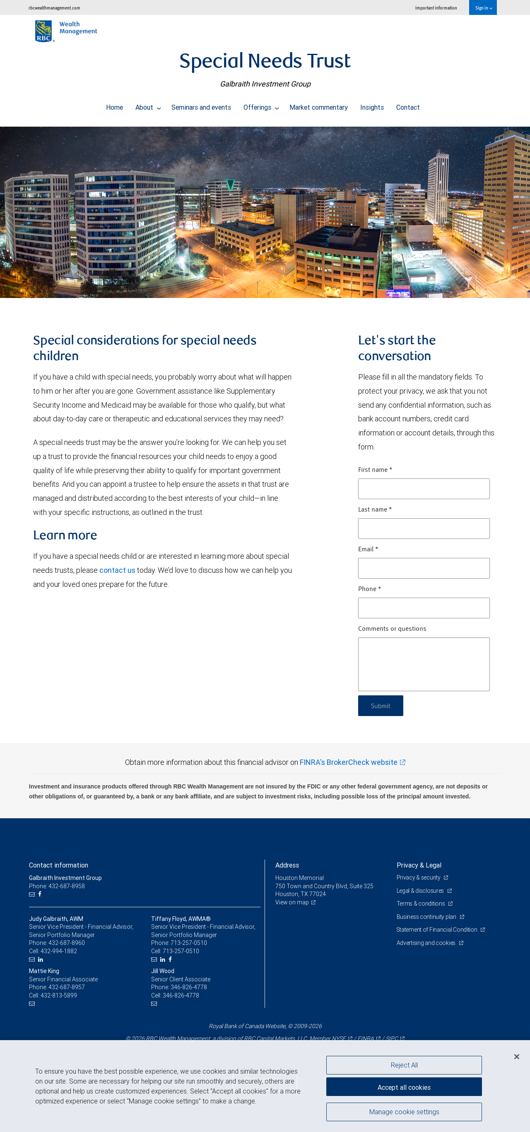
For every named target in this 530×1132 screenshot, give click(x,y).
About (148, 105)
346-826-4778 (189, 987)
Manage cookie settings (404, 1112)
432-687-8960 (66, 943)
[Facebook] (40, 894)
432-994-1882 (59, 951)
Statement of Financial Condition (438, 929)
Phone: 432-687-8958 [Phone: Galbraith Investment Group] (57, 886)
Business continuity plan (427, 917)
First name (375, 470)
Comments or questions (392, 629)
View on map (292, 902)
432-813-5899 (59, 995)
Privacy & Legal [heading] (419, 865)
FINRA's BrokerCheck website (349, 762)
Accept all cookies (404, 1086)
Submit (381, 705)
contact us (117, 570)
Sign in (483, 7)
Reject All (404, 1065)
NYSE (339, 1038)
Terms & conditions (421, 903)
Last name (375, 510)
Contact (408, 105)
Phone (369, 589)
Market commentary (318, 105)
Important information (436, 7)
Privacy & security (419, 877)
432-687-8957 (66, 987)
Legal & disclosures (421, 890)
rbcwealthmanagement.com (54, 7)
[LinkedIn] (41, 960)
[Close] (517, 1057)
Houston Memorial (299, 878)
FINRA (365, 1038)
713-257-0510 (189, 943)
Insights (372, 105)
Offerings (261, 105)
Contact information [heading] (58, 865)
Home (114, 105)
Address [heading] (287, 865)
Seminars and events (201, 105)
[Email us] (33, 894)
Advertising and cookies (427, 943)
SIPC (391, 1038)
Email (368, 549)
